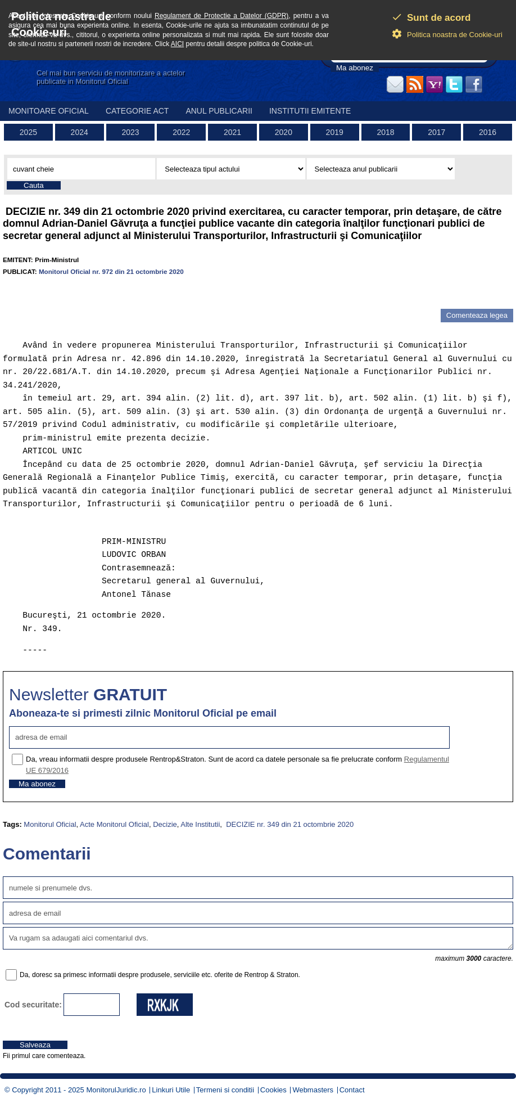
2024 (79, 132)
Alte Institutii (200, 824)
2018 (385, 132)
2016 (487, 132)
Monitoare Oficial (48, 110)
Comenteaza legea (477, 315)
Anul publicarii (218, 110)
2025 (28, 132)
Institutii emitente (310, 110)
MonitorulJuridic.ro (116, 1090)
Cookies (273, 1090)
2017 (436, 132)
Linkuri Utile (171, 1090)
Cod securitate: (33, 1004)
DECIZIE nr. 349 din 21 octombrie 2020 (289, 824)
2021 (232, 132)
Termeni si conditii (225, 1090)
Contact (352, 1090)
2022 (181, 132)
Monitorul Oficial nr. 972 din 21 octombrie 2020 (111, 271)
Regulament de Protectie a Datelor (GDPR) (221, 16)
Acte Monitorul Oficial (114, 824)
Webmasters (312, 1090)
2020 (283, 132)
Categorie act (137, 110)
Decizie (165, 824)
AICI (177, 44)
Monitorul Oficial (50, 824)
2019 (334, 132)
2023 (130, 132)
